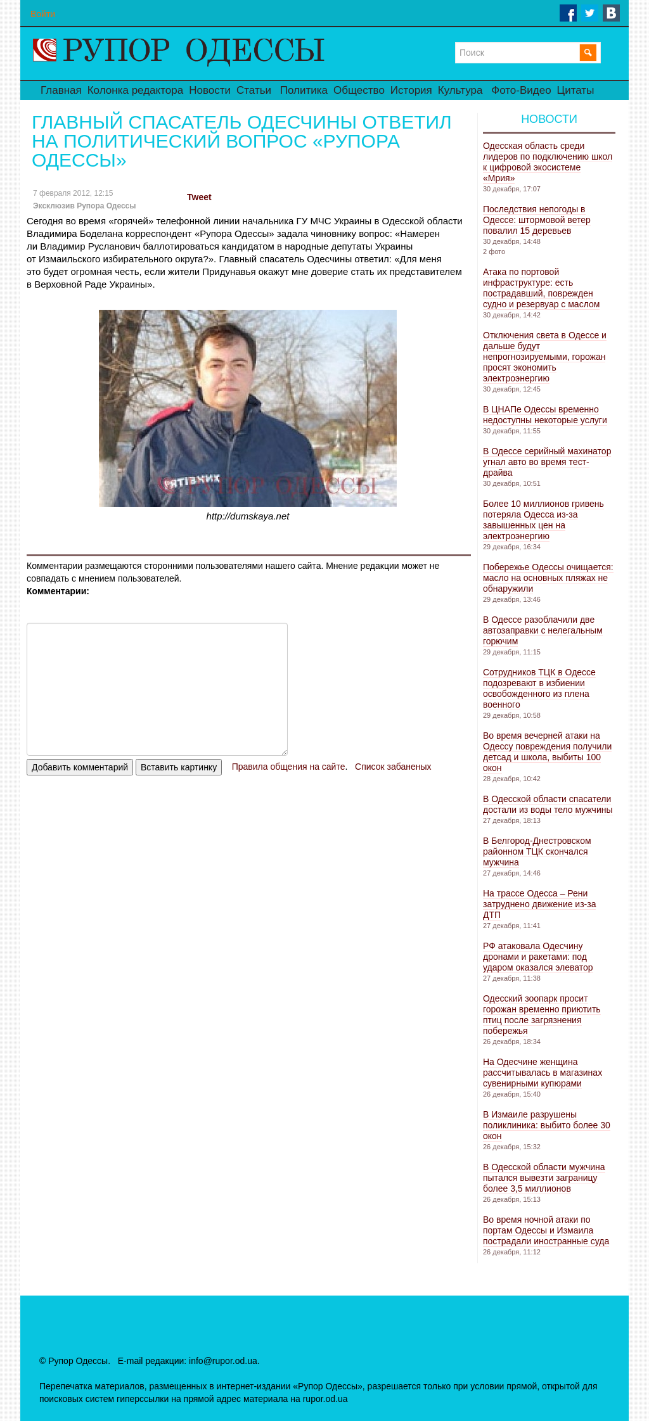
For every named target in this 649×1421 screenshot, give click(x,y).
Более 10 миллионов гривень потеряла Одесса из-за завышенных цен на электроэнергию (543, 520)
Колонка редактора (135, 90)
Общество (359, 90)
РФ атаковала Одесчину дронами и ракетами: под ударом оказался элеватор (538, 956)
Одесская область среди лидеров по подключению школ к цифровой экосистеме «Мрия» (547, 162)
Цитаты (575, 90)
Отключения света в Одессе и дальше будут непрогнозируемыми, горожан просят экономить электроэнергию (545, 356)
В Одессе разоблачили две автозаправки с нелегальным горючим (543, 630)
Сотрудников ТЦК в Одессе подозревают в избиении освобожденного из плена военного (539, 688)
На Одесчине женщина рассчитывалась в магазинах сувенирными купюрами (542, 1072)
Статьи (253, 90)
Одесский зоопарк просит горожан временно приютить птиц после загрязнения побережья (542, 1014)
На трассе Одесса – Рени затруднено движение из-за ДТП (539, 904)
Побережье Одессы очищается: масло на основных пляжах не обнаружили (548, 578)
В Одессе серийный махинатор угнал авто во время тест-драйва (547, 462)
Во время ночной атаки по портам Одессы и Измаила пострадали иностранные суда (546, 1230)
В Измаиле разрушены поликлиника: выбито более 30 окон (546, 1125)
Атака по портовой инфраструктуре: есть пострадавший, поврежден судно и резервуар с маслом (541, 288)
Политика (304, 90)
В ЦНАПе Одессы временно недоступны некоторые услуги (545, 414)
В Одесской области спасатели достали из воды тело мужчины (548, 804)
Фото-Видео (521, 90)
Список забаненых (393, 766)
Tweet (199, 197)
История (411, 90)
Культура (460, 90)
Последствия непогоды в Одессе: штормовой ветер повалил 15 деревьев (537, 220)
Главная (61, 90)
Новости (210, 90)
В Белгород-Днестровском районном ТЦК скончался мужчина (537, 851)
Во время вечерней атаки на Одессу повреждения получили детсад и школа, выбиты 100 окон (547, 751)
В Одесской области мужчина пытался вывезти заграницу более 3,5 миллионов (544, 1178)
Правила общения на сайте (288, 766)
